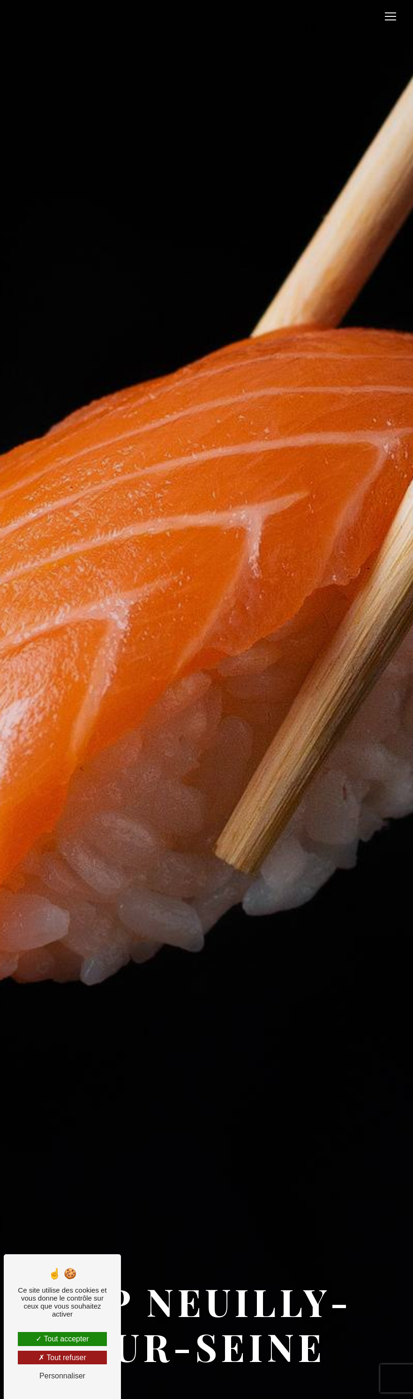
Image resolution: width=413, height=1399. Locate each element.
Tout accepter (62, 1339)
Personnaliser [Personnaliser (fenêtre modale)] (62, 1376)
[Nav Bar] (390, 16)
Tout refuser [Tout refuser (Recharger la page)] (62, 1358)
